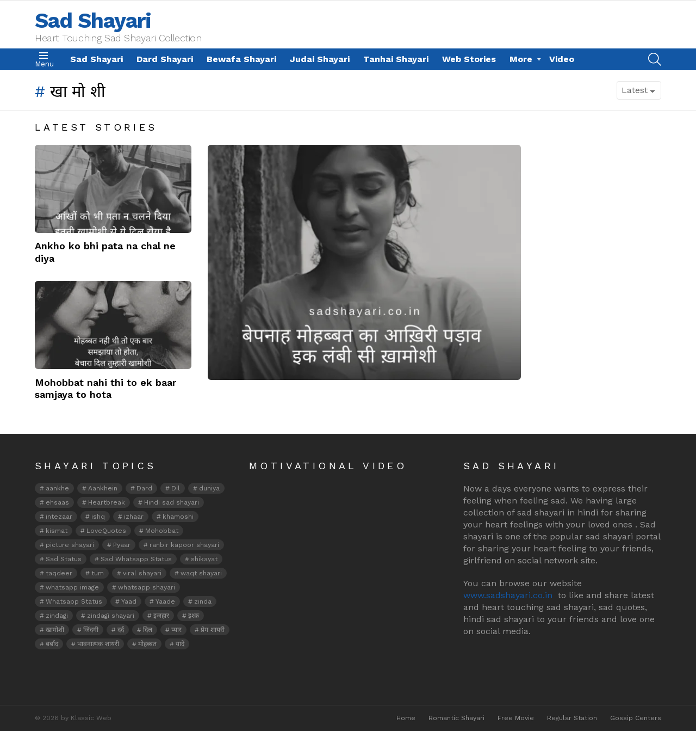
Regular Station (572, 718)
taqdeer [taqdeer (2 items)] (59, 573)
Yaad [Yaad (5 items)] (128, 601)
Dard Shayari (164, 59)
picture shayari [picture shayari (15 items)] (70, 545)
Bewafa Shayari (241, 59)
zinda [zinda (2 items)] (203, 601)
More (520, 59)
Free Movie (516, 718)
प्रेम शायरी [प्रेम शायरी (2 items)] (213, 630)
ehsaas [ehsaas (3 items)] (57, 502)
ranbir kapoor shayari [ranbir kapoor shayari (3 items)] (184, 545)
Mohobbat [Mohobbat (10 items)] (161, 531)
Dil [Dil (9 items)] (175, 488)
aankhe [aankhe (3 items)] (57, 488)
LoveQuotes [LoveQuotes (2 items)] (106, 531)
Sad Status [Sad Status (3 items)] (64, 559)
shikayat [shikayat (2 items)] (204, 559)
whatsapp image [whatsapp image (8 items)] (72, 587)
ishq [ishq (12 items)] (98, 516)
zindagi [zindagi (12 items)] (57, 615)
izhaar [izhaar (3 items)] (134, 516)
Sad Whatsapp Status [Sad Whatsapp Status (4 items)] (136, 559)
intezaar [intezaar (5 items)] (59, 516)
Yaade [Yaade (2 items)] (165, 601)
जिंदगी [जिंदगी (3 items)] (90, 630)
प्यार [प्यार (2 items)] (176, 630)
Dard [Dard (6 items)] (144, 488)
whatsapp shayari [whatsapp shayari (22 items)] (146, 587)
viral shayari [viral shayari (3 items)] (142, 573)
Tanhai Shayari (395, 59)
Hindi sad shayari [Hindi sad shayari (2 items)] (171, 502)
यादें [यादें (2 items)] (180, 644)
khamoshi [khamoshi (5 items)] (178, 516)
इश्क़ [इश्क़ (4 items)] (193, 615)
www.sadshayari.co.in (507, 595)
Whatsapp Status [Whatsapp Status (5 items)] (74, 601)
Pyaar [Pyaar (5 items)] (121, 545)
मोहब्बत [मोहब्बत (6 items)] (147, 644)
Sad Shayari (93, 20)
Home (405, 718)
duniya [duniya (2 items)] (209, 488)
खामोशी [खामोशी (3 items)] (55, 630)
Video (561, 59)
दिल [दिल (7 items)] (147, 630)
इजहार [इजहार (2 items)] (161, 615)
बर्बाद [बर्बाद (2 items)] (52, 644)
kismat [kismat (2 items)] (56, 531)
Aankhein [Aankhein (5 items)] (102, 488)
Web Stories (469, 59)
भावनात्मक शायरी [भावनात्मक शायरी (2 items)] (98, 644)
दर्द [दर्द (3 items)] (120, 630)
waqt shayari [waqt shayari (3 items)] (201, 573)
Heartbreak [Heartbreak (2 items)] (106, 502)
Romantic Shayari (456, 718)
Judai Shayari (320, 59)
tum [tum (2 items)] (97, 573)
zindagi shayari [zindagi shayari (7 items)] (110, 615)
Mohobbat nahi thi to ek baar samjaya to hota (105, 389)
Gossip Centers (635, 718)
